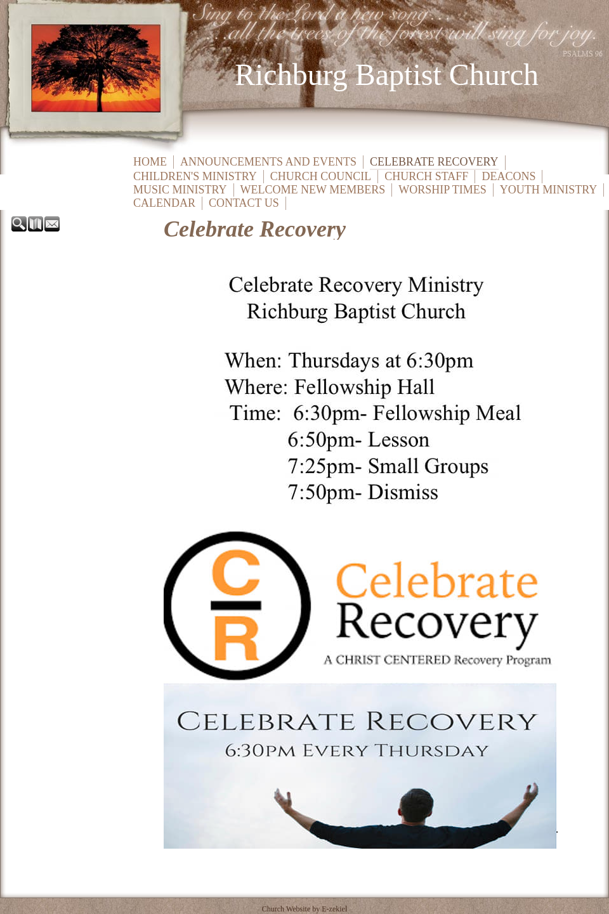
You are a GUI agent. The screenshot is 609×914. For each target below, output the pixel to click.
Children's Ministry (195, 176)
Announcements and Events (268, 161)
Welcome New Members (313, 189)
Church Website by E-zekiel (304, 908)
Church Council (321, 176)
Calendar (164, 203)
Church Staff (426, 176)
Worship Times (442, 189)
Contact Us (244, 203)
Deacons (508, 176)
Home (150, 161)
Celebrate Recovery (434, 161)
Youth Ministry (549, 189)
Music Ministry (180, 189)
